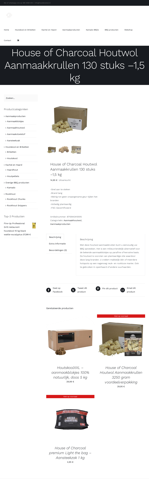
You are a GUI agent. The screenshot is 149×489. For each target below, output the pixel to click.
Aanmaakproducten (60, 224)
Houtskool (12, 158)
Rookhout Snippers (17, 205)
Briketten (11, 152)
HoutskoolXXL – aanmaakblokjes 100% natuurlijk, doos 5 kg (70, 372)
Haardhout (12, 170)
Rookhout (10, 194)
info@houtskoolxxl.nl (43, 3)
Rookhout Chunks (16, 199)
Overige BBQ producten (17, 182)
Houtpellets (13, 176)
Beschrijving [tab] (55, 237)
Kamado (11, 187)
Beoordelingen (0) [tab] (58, 250)
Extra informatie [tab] (57, 243)
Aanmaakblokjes (15, 121)
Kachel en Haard (13, 165)
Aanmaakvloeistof (16, 134)
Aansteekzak (13, 140)
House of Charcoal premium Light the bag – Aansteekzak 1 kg (70, 453)
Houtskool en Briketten (17, 147)
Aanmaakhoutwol (73, 220)
